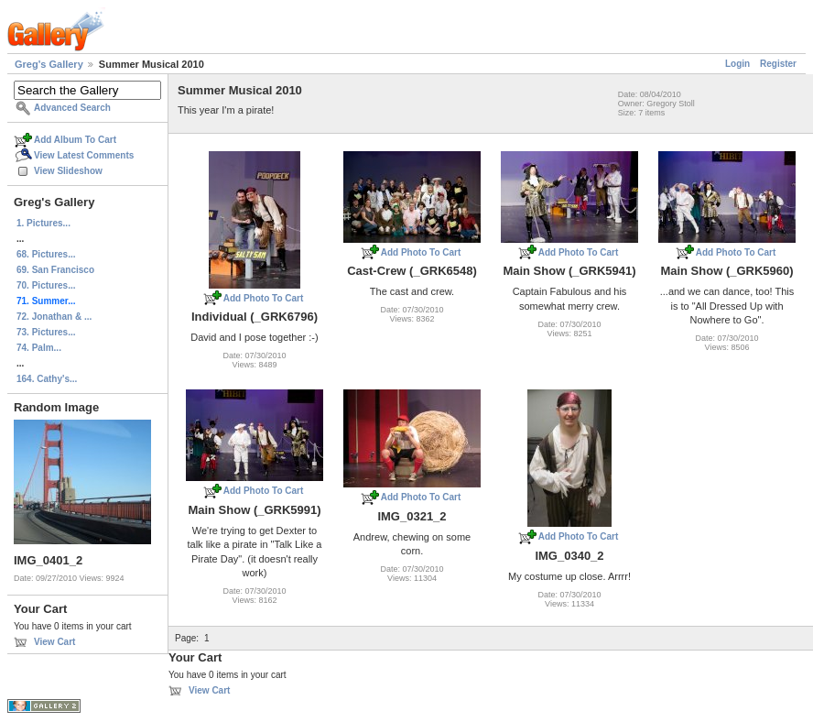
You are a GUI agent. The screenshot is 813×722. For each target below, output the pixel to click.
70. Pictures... (45, 285)
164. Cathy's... (46, 379)
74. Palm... (38, 348)
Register (778, 64)
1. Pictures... (43, 223)
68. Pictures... (45, 254)
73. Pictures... (45, 332)
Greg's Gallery (49, 64)
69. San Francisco (55, 270)
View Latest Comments (84, 155)
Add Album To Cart (75, 140)
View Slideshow (68, 171)
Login (737, 64)
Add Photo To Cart (263, 298)
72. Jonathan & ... (54, 317)
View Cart (54, 642)
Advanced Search (72, 108)
